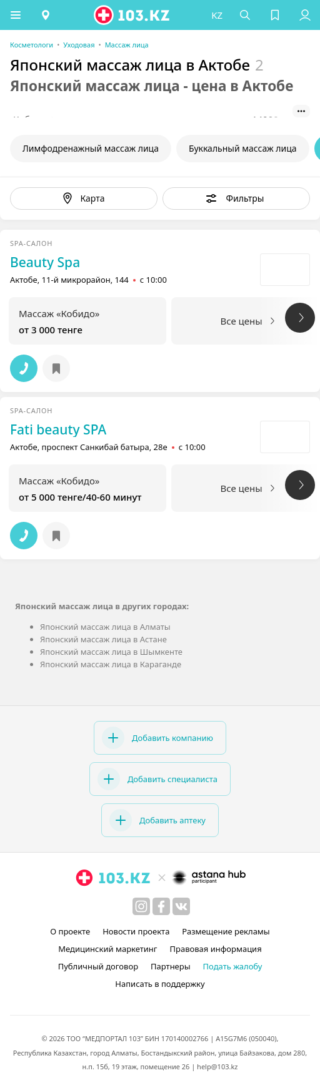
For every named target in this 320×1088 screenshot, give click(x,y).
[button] (16, 15)
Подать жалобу (232, 966)
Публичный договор (98, 966)
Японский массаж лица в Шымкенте (111, 651)
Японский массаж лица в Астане (103, 639)
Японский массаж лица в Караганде (110, 664)
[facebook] (161, 906)
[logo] (132, 15)
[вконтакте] (181, 906)
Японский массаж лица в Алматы (105, 626)
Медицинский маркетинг (107, 948)
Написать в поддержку (159, 983)
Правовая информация (216, 948)
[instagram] (141, 906)
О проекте (70, 931)
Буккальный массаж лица (243, 148)
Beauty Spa (45, 262)
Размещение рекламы (225, 931)
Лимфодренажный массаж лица (90, 148)
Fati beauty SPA (58, 429)
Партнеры (171, 966)
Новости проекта (135, 931)
